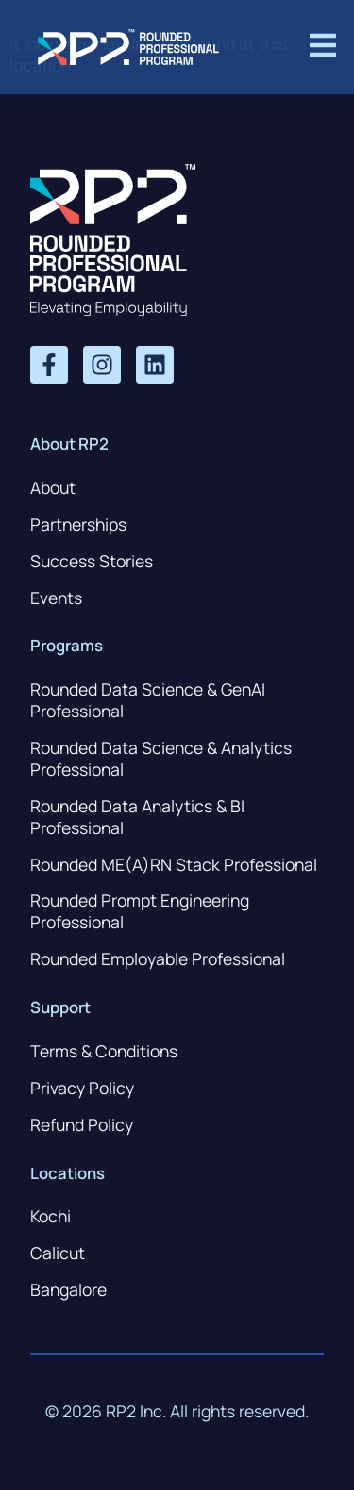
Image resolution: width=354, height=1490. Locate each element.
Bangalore (68, 1289)
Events (56, 597)
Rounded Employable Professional (157, 958)
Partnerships (78, 524)
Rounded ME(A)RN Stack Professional (173, 864)
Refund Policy (81, 1124)
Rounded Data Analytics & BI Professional (137, 816)
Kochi (50, 1215)
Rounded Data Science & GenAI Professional (147, 700)
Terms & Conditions (103, 1051)
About (53, 487)
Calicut (57, 1252)
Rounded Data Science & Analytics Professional (161, 758)
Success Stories (91, 560)
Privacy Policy (82, 1087)
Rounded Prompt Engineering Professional (139, 911)
